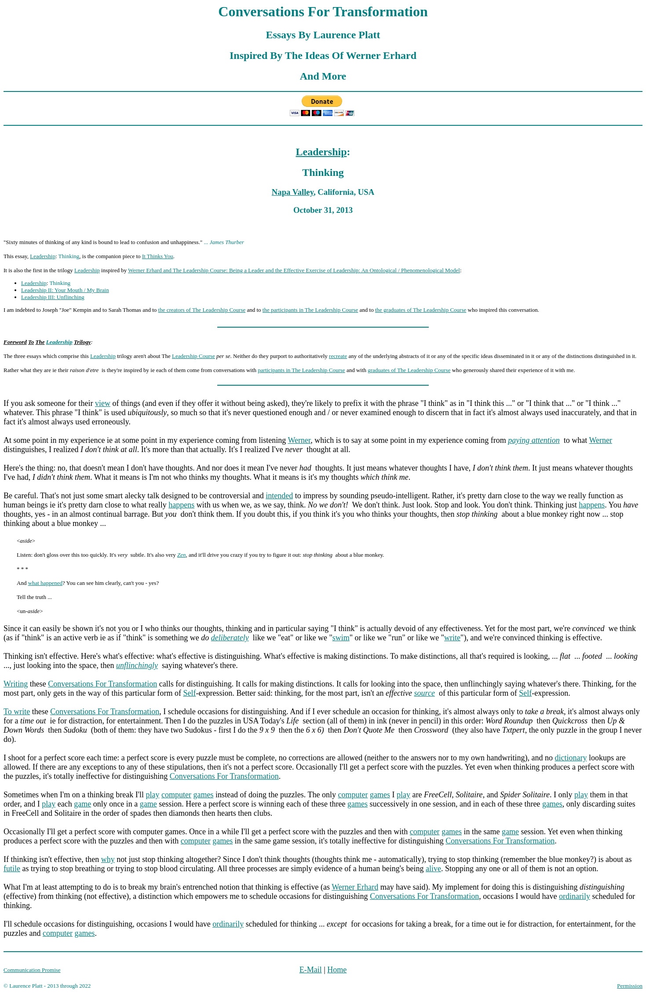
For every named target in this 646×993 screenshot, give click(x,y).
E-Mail (310, 969)
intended (279, 495)
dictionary (571, 757)
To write (17, 711)
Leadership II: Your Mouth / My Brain (65, 290)
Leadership (321, 151)
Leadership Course (193, 356)
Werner (299, 440)
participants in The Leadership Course (301, 370)
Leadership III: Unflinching (52, 297)
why (108, 859)
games (203, 794)
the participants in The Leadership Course (310, 310)
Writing (16, 683)
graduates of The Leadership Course (409, 370)
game (82, 804)
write (452, 637)
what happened (45, 583)
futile (12, 868)
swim (341, 637)
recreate (338, 356)
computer (176, 794)
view (102, 403)
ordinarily (574, 896)
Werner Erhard (355, 887)
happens (181, 504)
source (424, 693)
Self (189, 693)
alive (433, 868)
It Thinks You (157, 256)
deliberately (230, 637)
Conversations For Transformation (102, 683)
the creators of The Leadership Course (202, 310)
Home (337, 969)
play (152, 794)
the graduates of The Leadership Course (420, 310)
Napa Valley (293, 192)
